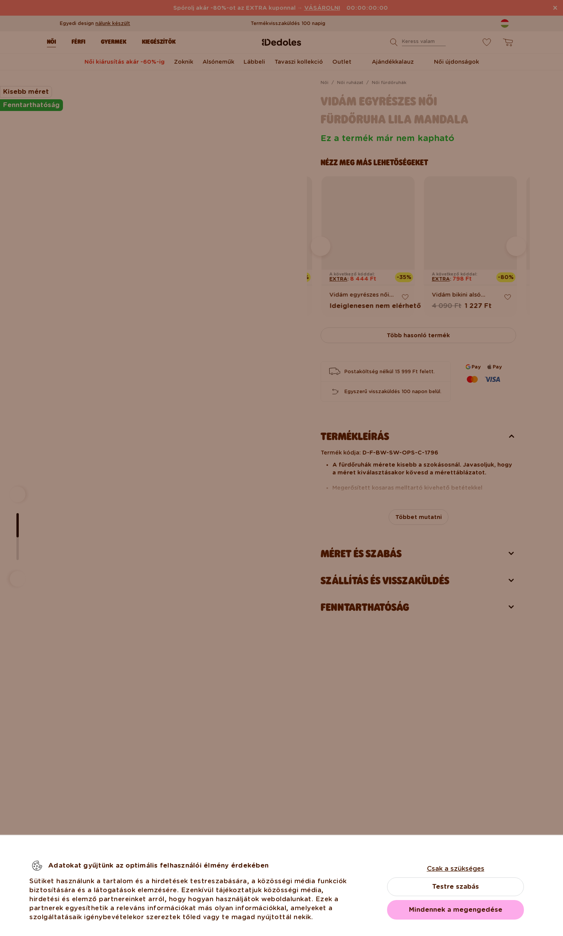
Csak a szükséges (455, 868)
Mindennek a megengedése (455, 909)
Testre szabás (455, 886)
